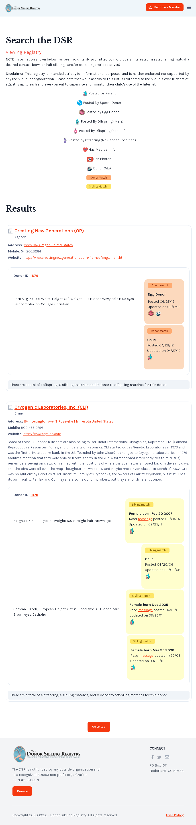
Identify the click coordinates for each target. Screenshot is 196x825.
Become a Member (165, 7)
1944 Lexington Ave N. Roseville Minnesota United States (68, 421)
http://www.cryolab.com (42, 434)
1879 (34, 275)
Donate (22, 791)
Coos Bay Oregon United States (48, 245)
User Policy (175, 815)
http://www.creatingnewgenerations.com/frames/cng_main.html (75, 257)
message (145, 519)
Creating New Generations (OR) (49, 231)
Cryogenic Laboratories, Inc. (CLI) (51, 407)
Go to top (99, 727)
